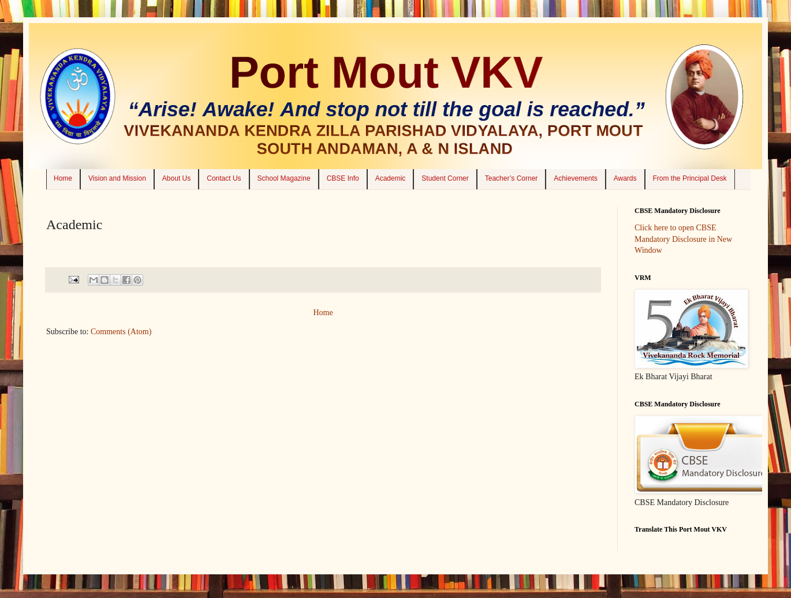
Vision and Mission (117, 178)
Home (63, 178)
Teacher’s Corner (511, 178)
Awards (625, 178)
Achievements (575, 178)
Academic (390, 178)
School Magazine (284, 178)
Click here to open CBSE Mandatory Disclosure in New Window (683, 239)
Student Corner (444, 178)
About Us (176, 178)
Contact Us (224, 178)
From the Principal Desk (690, 178)
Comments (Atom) (121, 331)
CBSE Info (343, 178)
